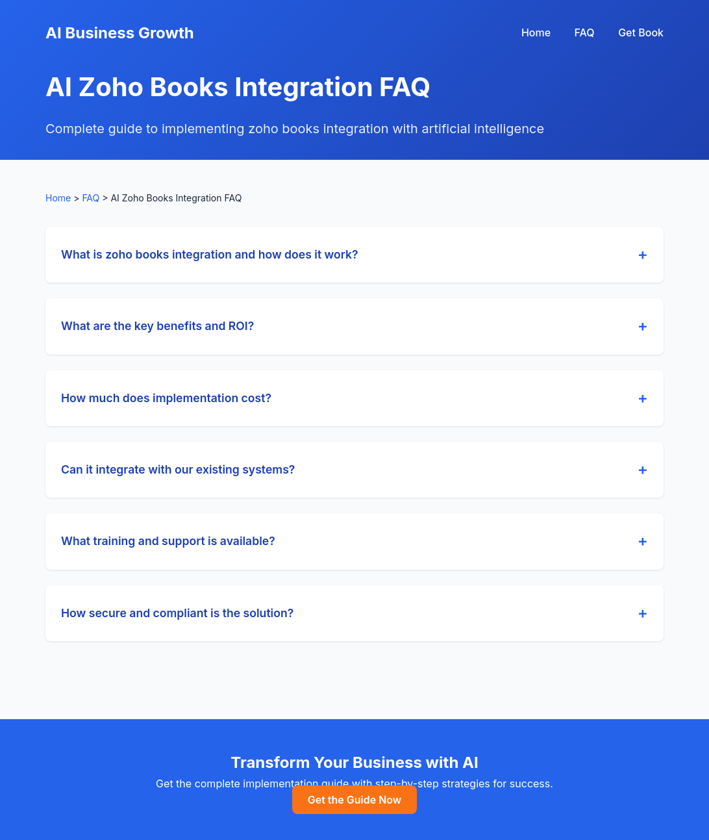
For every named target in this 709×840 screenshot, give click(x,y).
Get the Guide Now (355, 799)
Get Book (641, 32)
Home (536, 32)
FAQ (585, 32)
